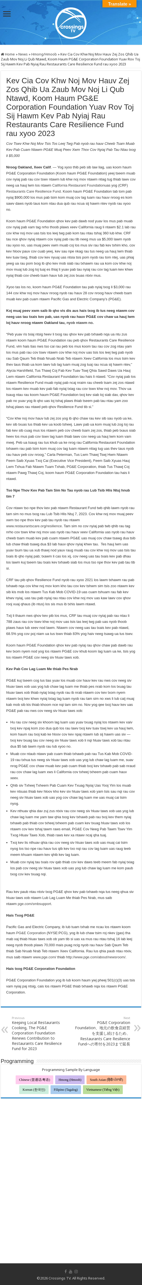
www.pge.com (44, 957)
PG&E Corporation (31, 933)
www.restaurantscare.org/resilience (34, 526)
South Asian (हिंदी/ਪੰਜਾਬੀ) (106, 1080)
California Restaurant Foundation (78, 185)
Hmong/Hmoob (44, 54)
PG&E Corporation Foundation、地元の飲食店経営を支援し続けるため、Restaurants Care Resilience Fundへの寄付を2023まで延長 (102, 1031)
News (23, 54)
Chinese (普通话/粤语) (34, 1080)
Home (8, 54)
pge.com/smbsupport (34, 904)
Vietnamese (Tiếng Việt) (102, 1090)
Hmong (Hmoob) (70, 1080)
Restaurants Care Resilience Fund (33, 191)
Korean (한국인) (34, 1090)
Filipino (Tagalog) (66, 1090)
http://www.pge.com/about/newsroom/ (96, 957)
